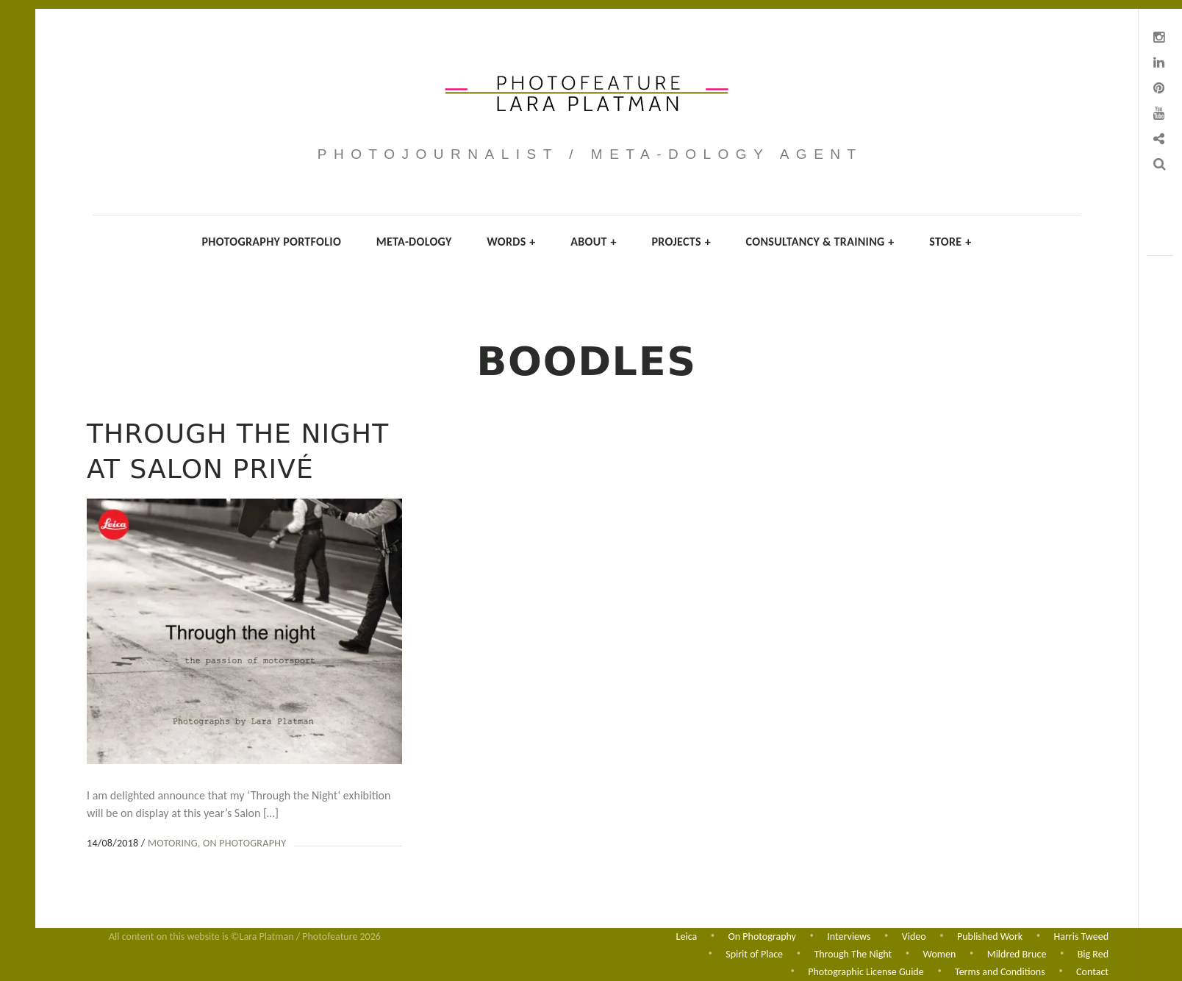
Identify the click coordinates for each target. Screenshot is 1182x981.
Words (511, 242)
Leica (687, 935)
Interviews (848, 935)
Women (939, 953)
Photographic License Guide (865, 972)
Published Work (989, 935)
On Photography (244, 843)
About (593, 242)
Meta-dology (414, 242)
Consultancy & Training (820, 242)
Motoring (173, 843)
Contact (1092, 972)
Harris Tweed (1081, 935)
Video (914, 935)
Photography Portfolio (271, 242)
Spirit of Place (754, 953)
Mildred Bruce (1017, 953)
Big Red (1093, 953)
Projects (681, 242)
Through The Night (853, 953)
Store (950, 242)
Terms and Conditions (1000, 972)
